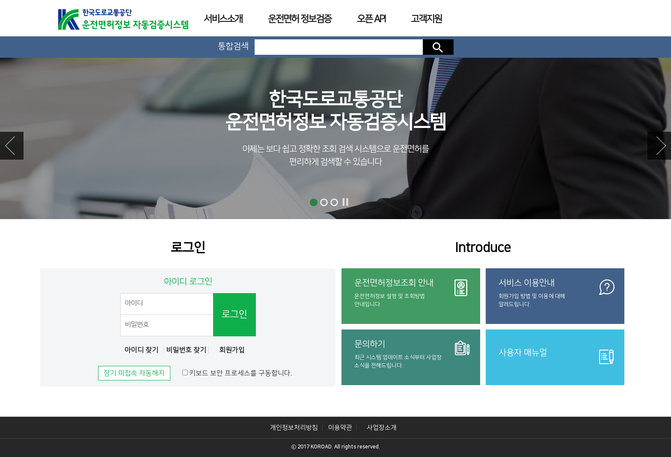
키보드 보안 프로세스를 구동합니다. (240, 373)
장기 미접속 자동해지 (134, 373)
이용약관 (340, 427)
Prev (12, 146)
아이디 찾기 (141, 350)
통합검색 (233, 46)
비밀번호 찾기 (186, 350)
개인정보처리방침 (294, 427)
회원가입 (232, 350)
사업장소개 (382, 427)
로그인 (234, 314)
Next (659, 146)
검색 (438, 47)
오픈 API (371, 19)
